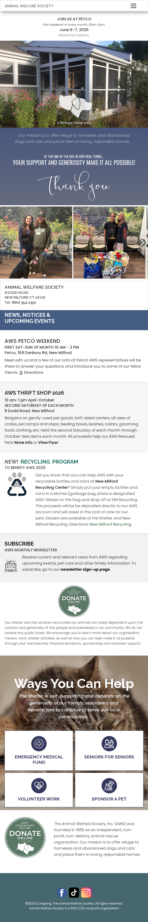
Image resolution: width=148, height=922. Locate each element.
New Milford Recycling (110, 524)
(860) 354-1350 (24, 302)
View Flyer (48, 442)
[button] (6, 242)
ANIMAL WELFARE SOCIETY (29, 6)
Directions (31, 372)
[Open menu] (133, 6)
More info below (74, 35)
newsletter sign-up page (85, 569)
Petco (10, 352)
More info (23, 442)
